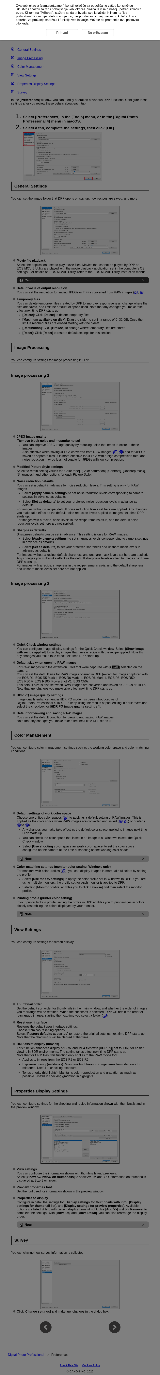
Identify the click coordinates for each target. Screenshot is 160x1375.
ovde (19, 12)
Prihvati (46, 12)
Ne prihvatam (98, 32)
